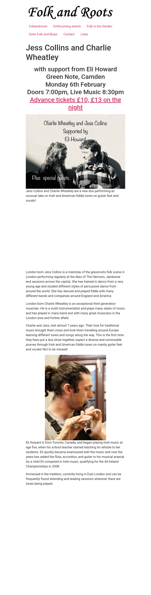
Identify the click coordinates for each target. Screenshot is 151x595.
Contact (69, 34)
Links (84, 34)
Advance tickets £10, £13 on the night (75, 103)
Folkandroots (38, 26)
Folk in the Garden (99, 26)
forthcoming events (67, 26)
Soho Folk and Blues (43, 34)
